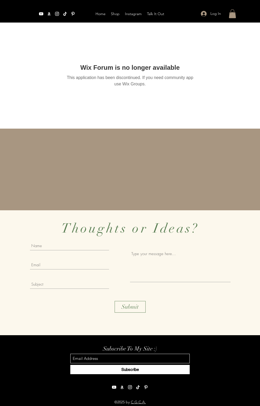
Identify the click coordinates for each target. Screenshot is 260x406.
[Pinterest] (146, 387)
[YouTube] (41, 13)
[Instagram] (57, 13)
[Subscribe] (130, 369)
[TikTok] (138, 387)
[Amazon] (49, 13)
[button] (232, 13)
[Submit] (130, 307)
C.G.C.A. (138, 402)
